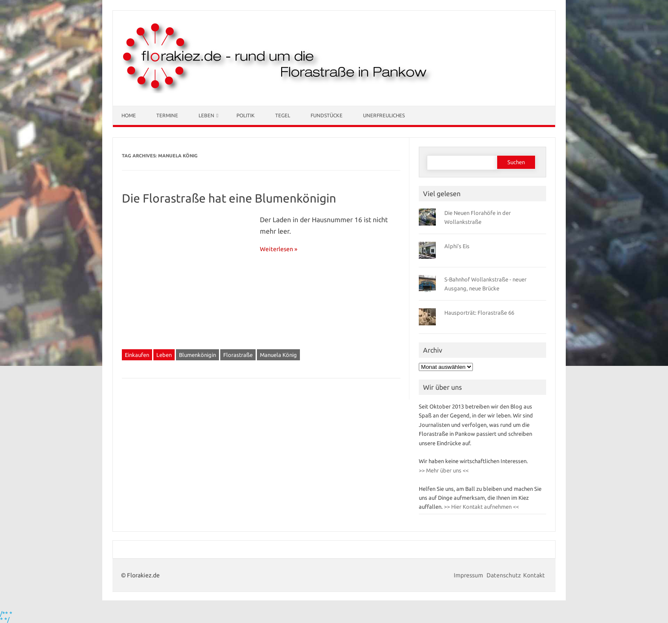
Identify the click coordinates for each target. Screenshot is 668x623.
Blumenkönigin (197, 355)
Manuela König (278, 355)
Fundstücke (327, 115)
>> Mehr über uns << (444, 470)
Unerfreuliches (384, 115)
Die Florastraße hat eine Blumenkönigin (229, 198)
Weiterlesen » (278, 249)
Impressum (469, 575)
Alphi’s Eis (456, 246)
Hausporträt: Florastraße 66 (479, 313)
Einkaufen (137, 355)
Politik (245, 115)
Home (128, 115)
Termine (167, 115)
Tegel (282, 115)
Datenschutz (504, 575)
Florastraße (238, 355)
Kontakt (534, 575)
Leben (206, 115)
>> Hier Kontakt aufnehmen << (481, 507)
